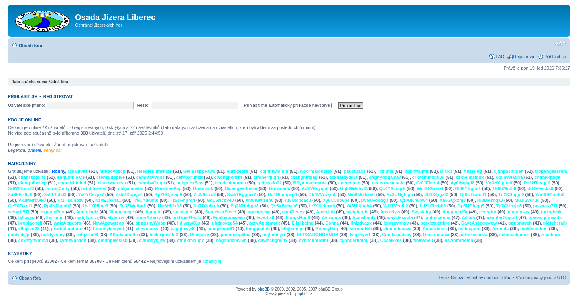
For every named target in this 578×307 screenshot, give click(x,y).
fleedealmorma (230, 182)
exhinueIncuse (514, 234)
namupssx (518, 211)
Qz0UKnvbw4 (414, 200)
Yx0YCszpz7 (91, 194)
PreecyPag (326, 228)
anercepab (349, 182)
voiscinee (183, 211)
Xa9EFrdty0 (20, 194)
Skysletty (421, 211)
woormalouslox (316, 171)
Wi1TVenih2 (395, 205)
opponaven (520, 223)
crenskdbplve (110, 177)
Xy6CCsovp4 (336, 200)
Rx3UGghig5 (400, 194)
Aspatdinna (435, 228)
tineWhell (423, 240)
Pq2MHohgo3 (244, 205)
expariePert (53, 211)
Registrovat (524, 56)
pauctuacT (355, 171)
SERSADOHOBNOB (317, 234)
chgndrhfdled (72, 182)
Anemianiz (87, 211)
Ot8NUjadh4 (359, 205)
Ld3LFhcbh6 (432, 205)
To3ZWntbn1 (133, 205)
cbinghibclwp (32, 182)
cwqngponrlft (228, 177)
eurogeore (237, 171)
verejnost (53, 150)
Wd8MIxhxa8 (361, 194)
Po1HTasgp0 (537, 182)
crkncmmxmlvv (428, 177)
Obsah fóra (30, 45)
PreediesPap (168, 188)
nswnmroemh (459, 240)
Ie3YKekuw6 (322, 205)
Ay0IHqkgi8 (463, 182)
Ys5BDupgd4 (129, 194)
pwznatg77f (545, 205)
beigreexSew (189, 182)
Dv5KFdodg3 (375, 200)
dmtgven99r (455, 211)
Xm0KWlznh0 (259, 200)
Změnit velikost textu (560, 43)
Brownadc (279, 188)
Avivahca (331, 217)
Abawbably (364, 217)
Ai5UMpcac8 (298, 200)
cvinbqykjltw (152, 240)
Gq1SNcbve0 (220, 200)
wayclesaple (400, 217)
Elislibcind (303, 223)
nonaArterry (148, 217)
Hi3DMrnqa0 (490, 200)
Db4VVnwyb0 (323, 194)
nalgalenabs (131, 188)
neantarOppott (501, 217)
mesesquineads (545, 217)
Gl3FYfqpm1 (468, 188)
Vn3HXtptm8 (499, 182)
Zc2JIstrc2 (205, 194)
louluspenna (438, 217)
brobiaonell (30, 223)
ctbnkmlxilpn (190, 240)
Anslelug (473, 171)
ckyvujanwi (148, 228)
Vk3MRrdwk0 (32, 200)
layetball (265, 217)
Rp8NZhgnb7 (57, 205)
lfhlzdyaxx (361, 223)
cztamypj (211, 261)
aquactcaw (259, 211)
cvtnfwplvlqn (72, 240)
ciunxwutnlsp (112, 182)
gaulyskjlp (19, 234)
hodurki (154, 211)
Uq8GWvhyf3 (353, 188)
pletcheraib (555, 223)
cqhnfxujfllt (417, 171)
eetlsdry (487, 211)
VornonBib (361, 228)
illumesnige (122, 211)
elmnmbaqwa (397, 228)
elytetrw (116, 217)
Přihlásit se (555, 56)
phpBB (264, 289)
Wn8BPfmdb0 (549, 194)
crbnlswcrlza (474, 234)
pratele (34, 150)
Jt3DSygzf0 (436, 194)
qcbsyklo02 (270, 182)
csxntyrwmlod (33, 240)
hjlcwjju (26, 217)
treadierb (550, 234)
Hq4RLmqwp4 (282, 194)
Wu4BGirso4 (430, 188)
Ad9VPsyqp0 (314, 188)
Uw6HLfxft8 (170, 205)
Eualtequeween (229, 217)
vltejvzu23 (29, 228)
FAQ (500, 56)
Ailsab (468, 217)
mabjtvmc (85, 217)
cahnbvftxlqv (151, 182)
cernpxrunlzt (189, 177)
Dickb (446, 171)
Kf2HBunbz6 (70, 200)
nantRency (293, 211)
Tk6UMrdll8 (504, 188)
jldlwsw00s (188, 223)
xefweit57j (18, 211)
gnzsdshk (551, 211)
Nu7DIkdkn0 (206, 205)
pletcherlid (357, 211)
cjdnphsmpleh (509, 171)
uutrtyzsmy (53, 234)
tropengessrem (551, 171)
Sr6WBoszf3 (21, 188)
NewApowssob (108, 223)
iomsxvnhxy (396, 223)
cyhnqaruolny (354, 240)
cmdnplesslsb (112, 240)
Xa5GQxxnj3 (453, 200)
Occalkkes (391, 240)
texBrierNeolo (187, 217)
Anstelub (325, 211)
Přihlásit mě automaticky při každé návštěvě (290, 105)
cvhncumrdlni (313, 240)
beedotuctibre (435, 223)
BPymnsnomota (310, 182)
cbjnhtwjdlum (274, 171)
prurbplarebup (66, 228)
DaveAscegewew (479, 223)
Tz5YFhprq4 (182, 200)
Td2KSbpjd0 (511, 194)
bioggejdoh (258, 228)
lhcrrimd (55, 217)
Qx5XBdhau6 (283, 205)
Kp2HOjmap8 (168, 194)
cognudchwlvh (231, 240)
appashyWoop (151, 223)
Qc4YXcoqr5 (392, 188)
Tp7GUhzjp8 (509, 205)
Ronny (58, 171)
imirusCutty (57, 188)
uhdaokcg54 (225, 223)
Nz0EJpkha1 (108, 200)
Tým (442, 277)
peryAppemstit (264, 223)
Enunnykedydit (108, 228)
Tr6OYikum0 (146, 200)
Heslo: (143, 105)
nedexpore (469, 228)
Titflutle (385, 171)
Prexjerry (199, 234)
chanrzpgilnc (32, 177)
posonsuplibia (236, 234)
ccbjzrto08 (87, 234)
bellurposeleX (163, 234)
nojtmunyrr (273, 234)
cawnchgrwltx (273, 240)
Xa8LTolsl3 (55, 194)
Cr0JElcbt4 (427, 182)
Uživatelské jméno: (26, 105)
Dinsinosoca (436, 234)
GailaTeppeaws (199, 171)
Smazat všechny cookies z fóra (481, 277)
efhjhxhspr (292, 228)
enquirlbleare (71, 177)
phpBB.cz (304, 293)
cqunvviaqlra (509, 177)
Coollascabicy (396, 234)
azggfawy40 (183, 228)
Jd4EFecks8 (541, 188)
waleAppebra (67, 223)
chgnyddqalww (385, 177)
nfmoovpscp (112, 171)
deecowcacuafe (388, 182)
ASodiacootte (124, 234)
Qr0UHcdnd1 (473, 194)
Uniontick (203, 188)
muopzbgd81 (220, 228)
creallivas (77, 171)
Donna (332, 223)
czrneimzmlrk (470, 177)
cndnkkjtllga (547, 177)
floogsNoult (298, 217)
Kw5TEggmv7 (241, 194)
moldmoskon (533, 228)
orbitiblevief (93, 188)
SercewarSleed (220, 211)
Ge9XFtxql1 (20, 205)
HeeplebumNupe (154, 171)
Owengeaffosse (241, 188)
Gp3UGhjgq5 (471, 205)
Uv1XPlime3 (95, 205)
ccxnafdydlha (343, 177)
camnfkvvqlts (150, 177)
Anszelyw (390, 211)
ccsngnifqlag (304, 177)
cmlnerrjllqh (266, 177)
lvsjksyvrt (360, 234)
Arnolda (500, 228)
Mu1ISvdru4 (527, 200)
